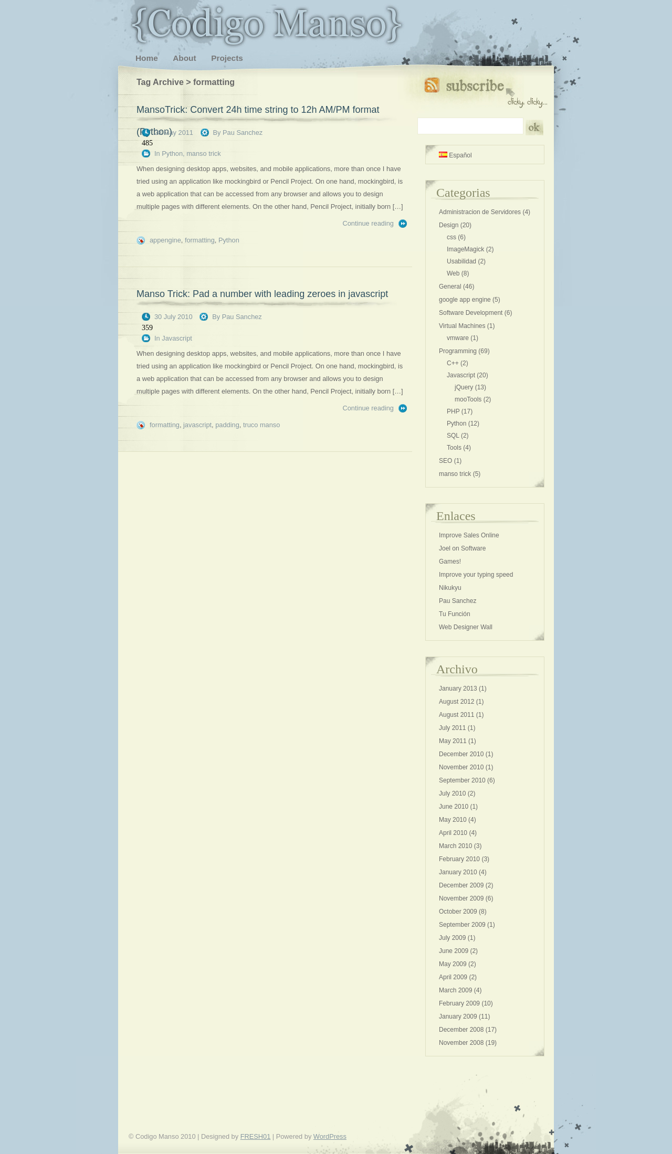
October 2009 (458, 911)
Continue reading (368, 223)
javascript (197, 425)
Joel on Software (462, 548)
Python (172, 153)
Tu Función (454, 614)
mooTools (468, 399)
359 (147, 328)
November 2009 (461, 898)
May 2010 (453, 819)
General (450, 286)
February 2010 (459, 859)
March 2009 (455, 990)
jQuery (464, 387)
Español (455, 155)
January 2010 (458, 872)
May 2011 (453, 741)
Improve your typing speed (476, 574)
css (451, 237)
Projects (227, 58)
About (184, 58)
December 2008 (461, 1029)
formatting (200, 240)
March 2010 (455, 846)
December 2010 (461, 754)
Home (146, 58)
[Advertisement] (66, 262)
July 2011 (452, 728)
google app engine (465, 299)
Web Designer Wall (465, 627)
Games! (450, 561)
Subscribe (486, 90)
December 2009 (461, 885)
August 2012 (456, 701)
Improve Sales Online (469, 535)
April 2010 (453, 833)
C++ (453, 363)
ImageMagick (465, 249)
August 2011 (456, 714)
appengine (165, 240)
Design (448, 225)
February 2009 (459, 1003)
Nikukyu (450, 587)
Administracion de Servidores (480, 212)
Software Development (470, 312)
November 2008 (461, 1042)
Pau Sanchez (242, 132)
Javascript (177, 338)
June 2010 (453, 806)
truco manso (261, 425)
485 (147, 143)
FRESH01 (255, 1136)
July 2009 (452, 937)
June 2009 (453, 951)
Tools (454, 447)
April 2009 (453, 977)
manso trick (203, 153)
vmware (458, 338)
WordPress (329, 1136)
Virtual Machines (462, 326)
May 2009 (453, 964)
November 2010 (461, 767)
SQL (453, 435)
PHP (453, 411)
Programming (458, 351)
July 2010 (452, 793)
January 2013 (458, 688)
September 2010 (462, 780)
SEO (445, 460)
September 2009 (462, 924)
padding (227, 425)
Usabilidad (461, 261)
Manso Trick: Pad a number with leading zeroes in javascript (262, 294)
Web (453, 273)
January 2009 (458, 1016)
